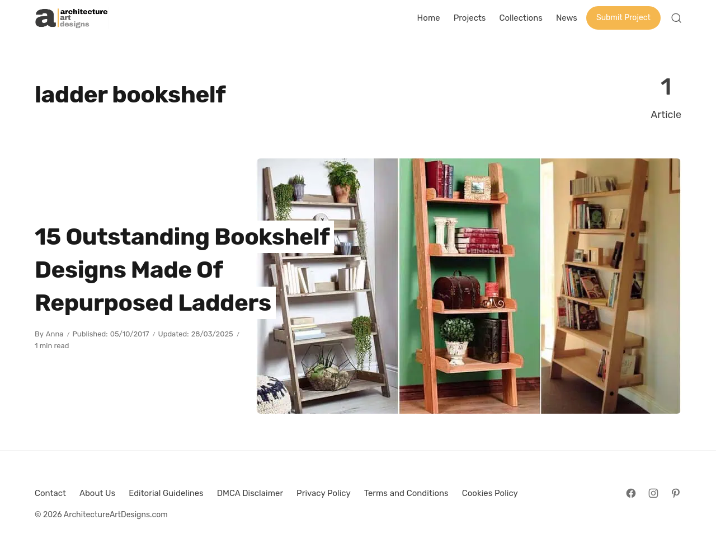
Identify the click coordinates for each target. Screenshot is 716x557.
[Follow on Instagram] (653, 493)
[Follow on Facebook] (631, 493)
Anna (55, 334)
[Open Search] (676, 18)
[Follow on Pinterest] (676, 493)
